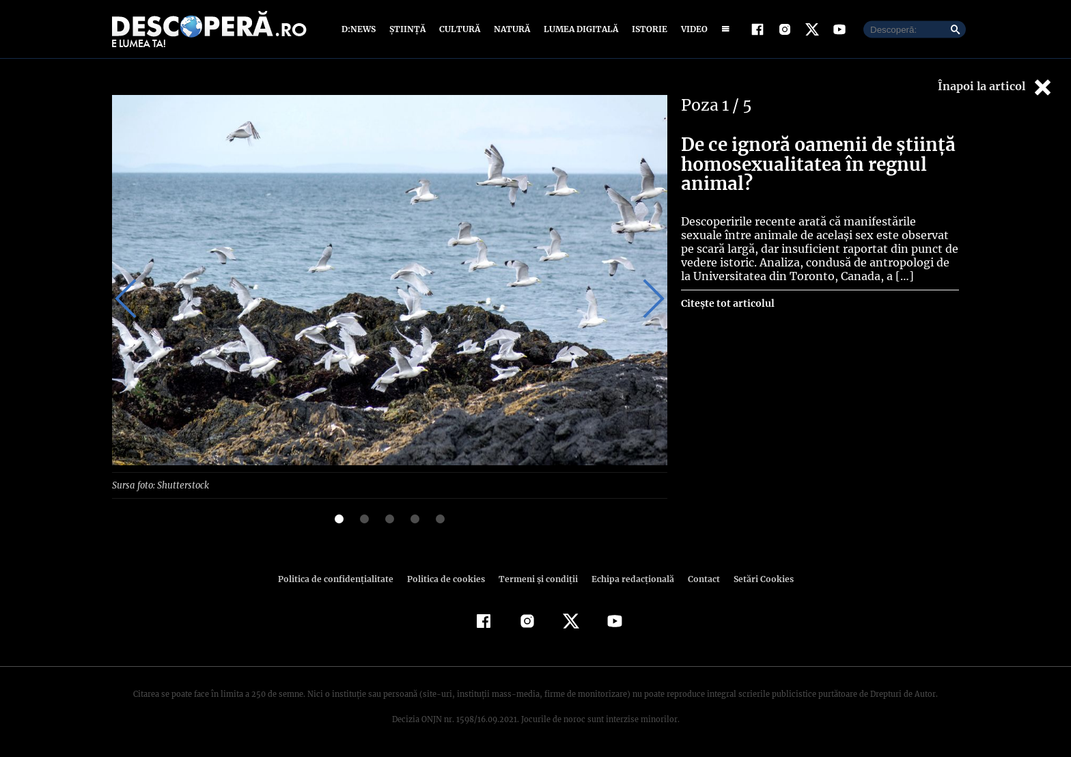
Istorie (647, 29)
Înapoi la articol (996, 87)
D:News (360, 29)
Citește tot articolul (727, 303)
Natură (510, 29)
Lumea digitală (578, 29)
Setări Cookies (756, 578)
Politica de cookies (447, 578)
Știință (408, 29)
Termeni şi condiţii (536, 578)
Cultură (459, 29)
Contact (698, 578)
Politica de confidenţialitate (341, 578)
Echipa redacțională (628, 578)
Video (691, 29)
